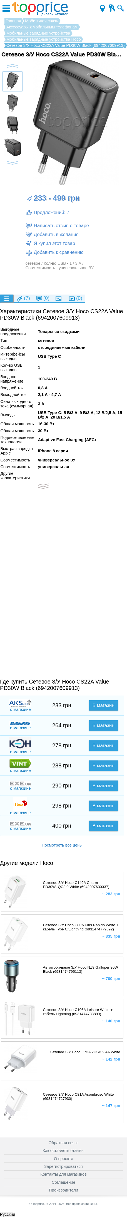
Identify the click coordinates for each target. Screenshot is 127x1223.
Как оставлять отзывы (63, 1150)
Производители (63, 1190)
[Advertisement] (62, 282)
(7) (23, 298)
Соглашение (63, 1182)
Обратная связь (64, 1143)
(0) (42, 298)
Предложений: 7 (47, 212)
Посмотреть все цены (62, 845)
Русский (7, 1214)
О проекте (63, 1158)
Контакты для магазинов (63, 1174)
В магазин (103, 705)
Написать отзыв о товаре (57, 225)
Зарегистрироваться (63, 1166)
